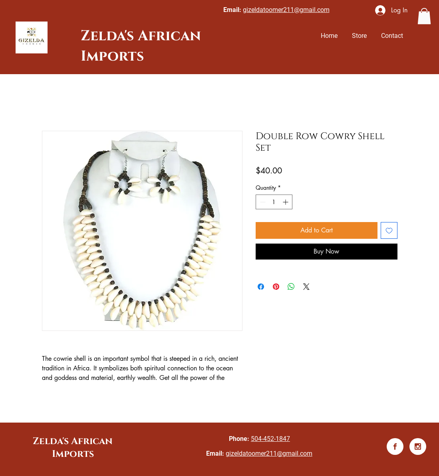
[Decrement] (262, 202)
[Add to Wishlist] (389, 230)
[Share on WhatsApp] (291, 286)
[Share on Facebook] (261, 286)
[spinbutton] (274, 202)
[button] (424, 16)
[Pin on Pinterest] (276, 286)
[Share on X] (306, 286)
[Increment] (286, 202)
